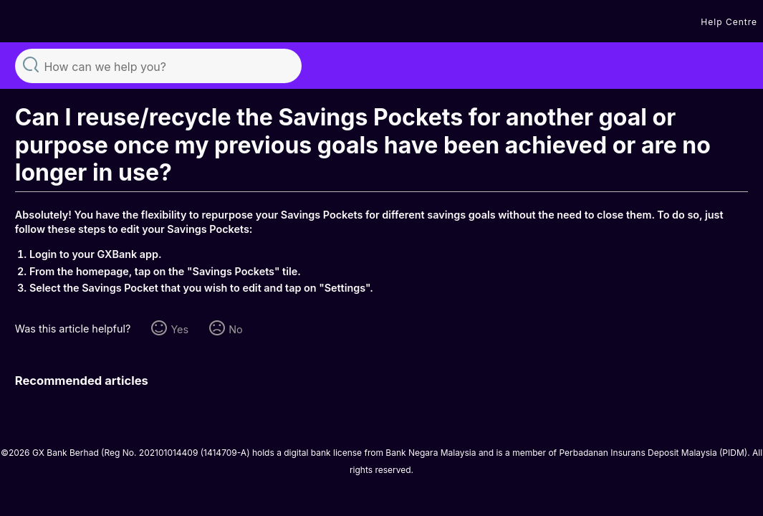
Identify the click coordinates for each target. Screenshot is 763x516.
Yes (179, 329)
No (235, 329)
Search (31, 64)
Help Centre (729, 21)
